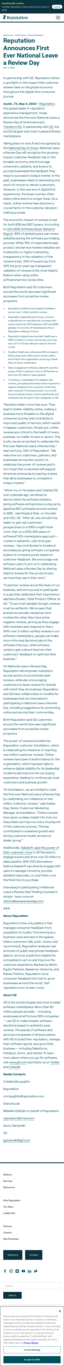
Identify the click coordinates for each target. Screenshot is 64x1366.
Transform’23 (12, 127)
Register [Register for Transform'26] (57, 7)
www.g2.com (18, 1062)
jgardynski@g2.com (16, 1140)
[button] (57, 17)
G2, (51, 127)
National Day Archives (23, 148)
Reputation (47, 103)
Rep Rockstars (11, 1238)
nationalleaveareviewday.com (23, 901)
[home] (15, 17)
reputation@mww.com (18, 1118)
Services (7, 1180)
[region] (32, 1336)
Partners (7, 1226)
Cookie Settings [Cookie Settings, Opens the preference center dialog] (32, 1349)
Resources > (9, 35)
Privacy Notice (31, 1342)
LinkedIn (14, 1067)
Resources (9, 1187)
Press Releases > (36, 35)
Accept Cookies (32, 1359)
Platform (7, 1174)
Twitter (55, 1062)
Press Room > (21, 35)
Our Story (8, 1206)
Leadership (9, 1213)
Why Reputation (11, 1200)
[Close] (60, 1311)
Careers (7, 1232)
